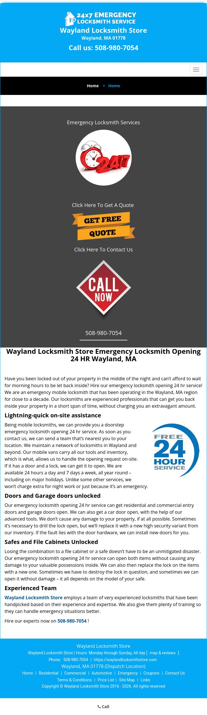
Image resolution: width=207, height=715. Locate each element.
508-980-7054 (116, 47)
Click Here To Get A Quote (103, 205)
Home (93, 85)
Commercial (75, 673)
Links (145, 680)
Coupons (151, 673)
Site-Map (127, 680)
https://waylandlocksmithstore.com (125, 659)
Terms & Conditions (74, 680)
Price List (106, 680)
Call (103, 706)
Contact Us (175, 673)
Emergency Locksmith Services (103, 122)
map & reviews (163, 653)
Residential (49, 673)
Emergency (128, 673)
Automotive (102, 673)
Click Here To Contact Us (103, 249)
